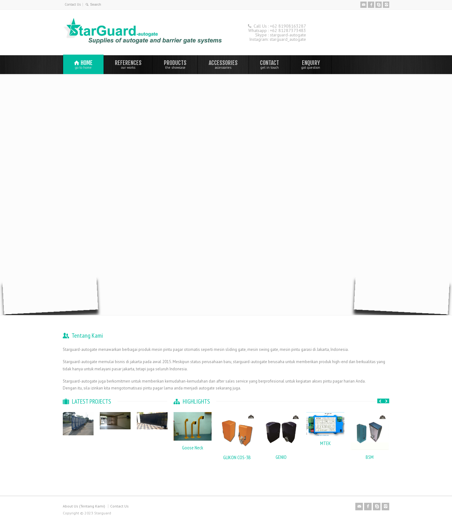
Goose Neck (192, 447)
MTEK (325, 443)
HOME (83, 64)
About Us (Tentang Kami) (84, 506)
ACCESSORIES (223, 64)
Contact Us (73, 4)
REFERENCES (128, 64)
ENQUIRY (310, 64)
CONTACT (269, 64)
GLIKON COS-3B (237, 457)
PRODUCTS (175, 64)
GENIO (281, 457)
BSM (370, 457)
